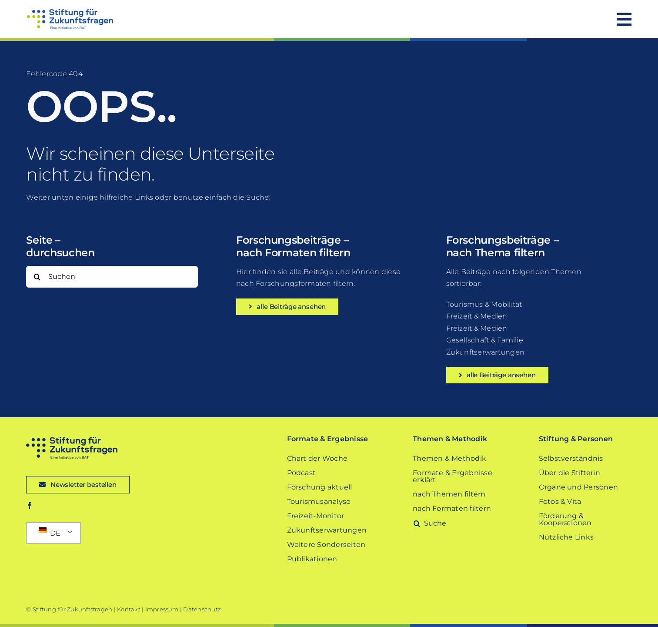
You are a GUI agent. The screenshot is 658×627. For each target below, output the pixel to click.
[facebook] (29, 505)
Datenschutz (202, 609)
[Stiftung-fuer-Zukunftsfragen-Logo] (69, 12)
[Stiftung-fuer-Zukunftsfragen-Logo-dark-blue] (71, 440)
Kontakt (128, 609)
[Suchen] (111, 277)
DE (49, 532)
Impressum (162, 609)
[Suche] (37, 277)
